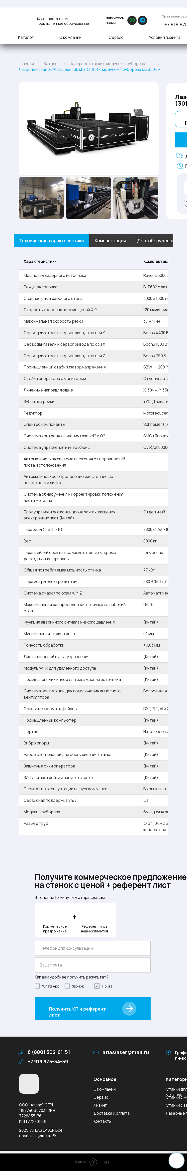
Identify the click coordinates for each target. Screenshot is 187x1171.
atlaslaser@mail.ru (125, 1052)
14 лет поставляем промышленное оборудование (63, 21)
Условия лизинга (165, 37)
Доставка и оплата (112, 1113)
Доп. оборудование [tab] (158, 241)
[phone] (93, 948)
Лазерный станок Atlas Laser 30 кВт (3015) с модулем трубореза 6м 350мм (89, 69)
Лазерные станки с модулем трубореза (107, 63)
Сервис (116, 37)
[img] (24, 19)
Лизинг (100, 1105)
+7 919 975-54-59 (48, 1061)
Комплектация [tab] (110, 241)
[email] (93, 964)
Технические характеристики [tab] (51, 241)
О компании (70, 37)
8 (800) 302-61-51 (49, 1052)
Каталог (26, 37)
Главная (26, 63)
